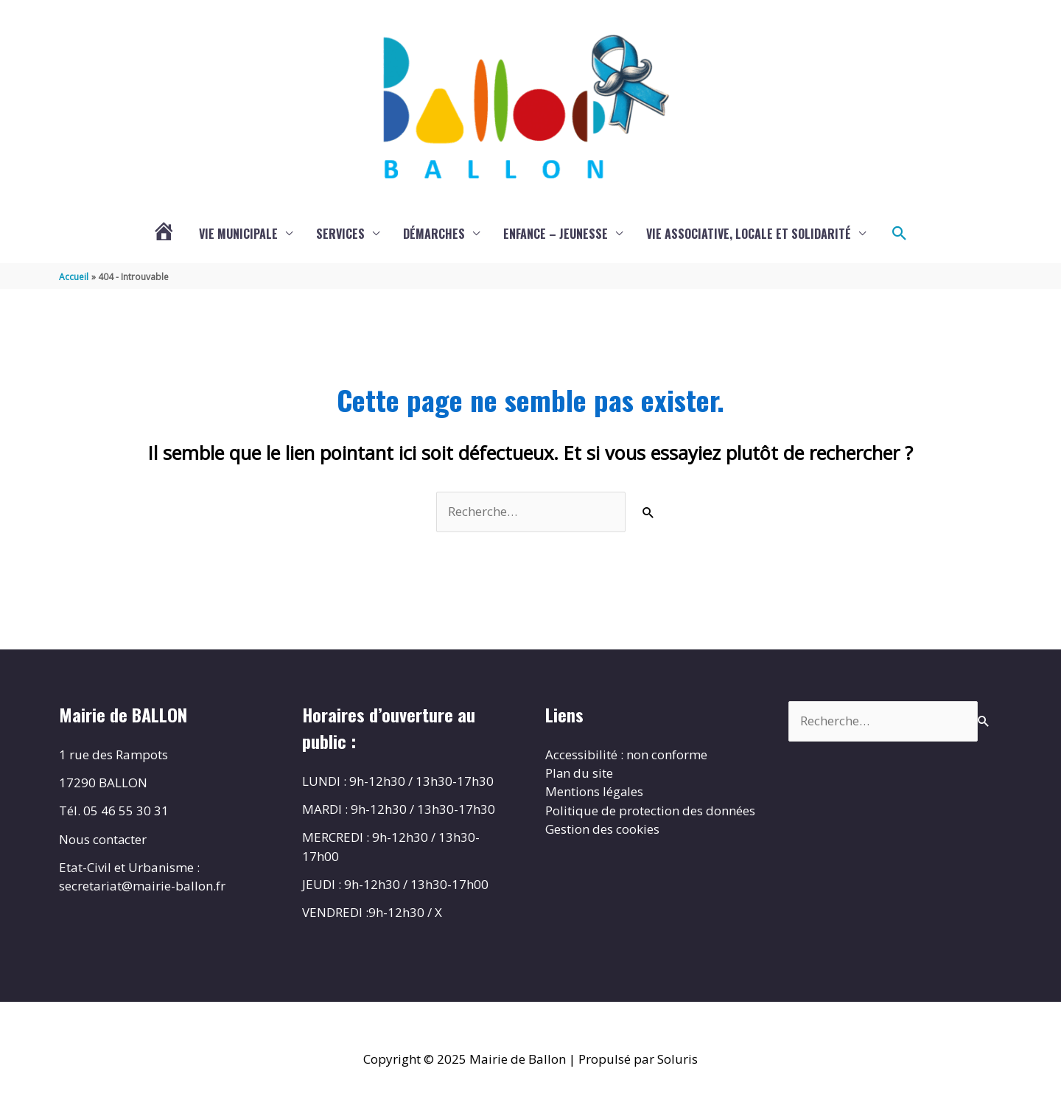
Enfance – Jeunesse (555, 234)
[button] (899, 233)
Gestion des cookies (602, 829)
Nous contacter (103, 839)
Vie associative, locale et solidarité (748, 234)
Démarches (434, 234)
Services (340, 234)
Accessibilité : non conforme (626, 754)
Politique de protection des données (650, 811)
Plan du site (579, 773)
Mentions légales (594, 792)
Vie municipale (238, 234)
